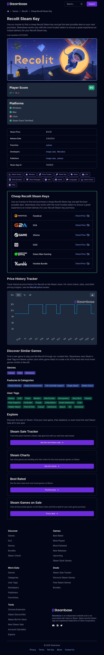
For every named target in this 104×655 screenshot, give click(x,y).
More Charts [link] (87, 180)
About (59, 650)
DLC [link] (85, 174)
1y (25, 295)
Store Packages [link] (33, 180)
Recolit (24, 11)
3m (12, 295)
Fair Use (50, 650)
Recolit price (36, 287)
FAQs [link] (12, 185)
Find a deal (52, 513)
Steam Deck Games (62, 560)
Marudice (61, 152)
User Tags (13, 582)
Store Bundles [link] (15, 180)
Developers (13, 587)
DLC (10, 540)
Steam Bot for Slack (17, 619)
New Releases (59, 550)
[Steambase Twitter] (61, 625)
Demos (11, 545)
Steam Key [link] (61, 174)
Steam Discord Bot (17, 614)
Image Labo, (51, 152)
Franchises (13, 597)
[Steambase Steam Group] (58, 625)
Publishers (13, 592)
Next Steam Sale (16, 624)
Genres (11, 572)
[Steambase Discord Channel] (53, 625)
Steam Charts (14, 555)
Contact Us (69, 650)
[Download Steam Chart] (92, 295)
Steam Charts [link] (15, 174)
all (30, 295)
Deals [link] (74, 174)
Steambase (56, 616)
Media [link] (58, 180)
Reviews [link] (30, 174)
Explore (92, 4)
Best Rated (58, 535)
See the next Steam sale (52, 442)
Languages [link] (71, 180)
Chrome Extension (16, 609)
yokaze (49, 145)
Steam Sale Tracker (62, 572)
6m (18, 295)
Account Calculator (17, 629)
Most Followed (60, 545)
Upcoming (58, 555)
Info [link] (48, 180)
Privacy (33, 650)
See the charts (52, 466)
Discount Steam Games (64, 577)
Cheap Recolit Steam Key (41, 11)
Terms (41, 650)
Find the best (52, 490)
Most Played (59, 540)
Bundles (12, 550)
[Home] (8, 11)
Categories (13, 577)
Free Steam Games (62, 582)
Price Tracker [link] (45, 174)
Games (15, 11)
